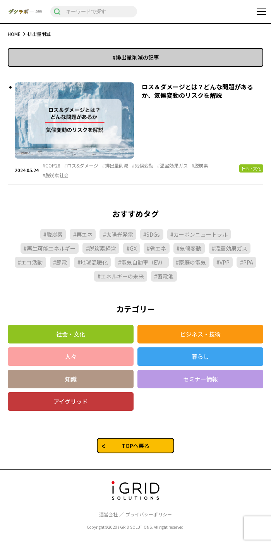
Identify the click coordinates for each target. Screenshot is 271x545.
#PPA (246, 262)
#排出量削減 (115, 165)
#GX (132, 248)
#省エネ (156, 248)
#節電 (60, 262)
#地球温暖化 (92, 262)
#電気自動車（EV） (142, 262)
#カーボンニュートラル (199, 234)
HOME (14, 34)
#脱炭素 (200, 165)
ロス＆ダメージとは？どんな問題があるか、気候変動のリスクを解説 (197, 91)
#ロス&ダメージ (81, 165)
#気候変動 (142, 165)
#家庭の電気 (191, 262)
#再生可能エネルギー (49, 248)
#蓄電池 (163, 276)
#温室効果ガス (172, 165)
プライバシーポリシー (148, 514)
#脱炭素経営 (101, 248)
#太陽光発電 (118, 234)
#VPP (223, 262)
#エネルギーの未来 (121, 276)
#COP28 (51, 165)
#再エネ (83, 234)
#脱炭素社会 (56, 175)
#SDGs (151, 234)
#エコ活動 (30, 262)
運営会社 (108, 514)
